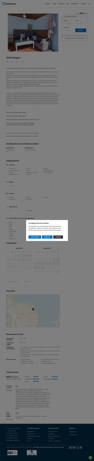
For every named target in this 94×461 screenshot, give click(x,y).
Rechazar (47, 237)
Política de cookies (55, 230)
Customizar (35, 237)
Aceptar (58, 237)
